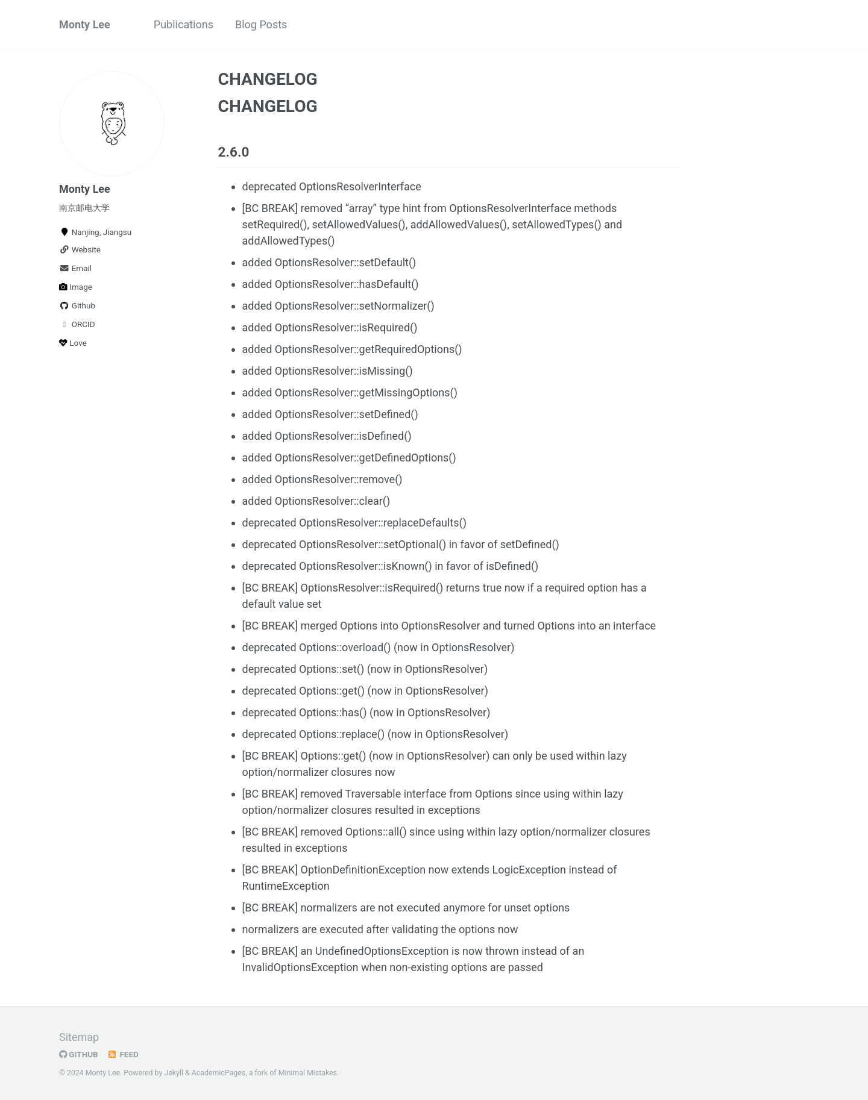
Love (73, 343)
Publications (183, 24)
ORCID (77, 324)
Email (75, 268)
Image (75, 287)
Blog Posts (261, 24)
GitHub (78, 1054)
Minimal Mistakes (307, 1073)
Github (77, 305)
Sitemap (79, 1037)
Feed (123, 1054)
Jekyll (173, 1073)
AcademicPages (218, 1073)
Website (80, 249)
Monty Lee (84, 24)
